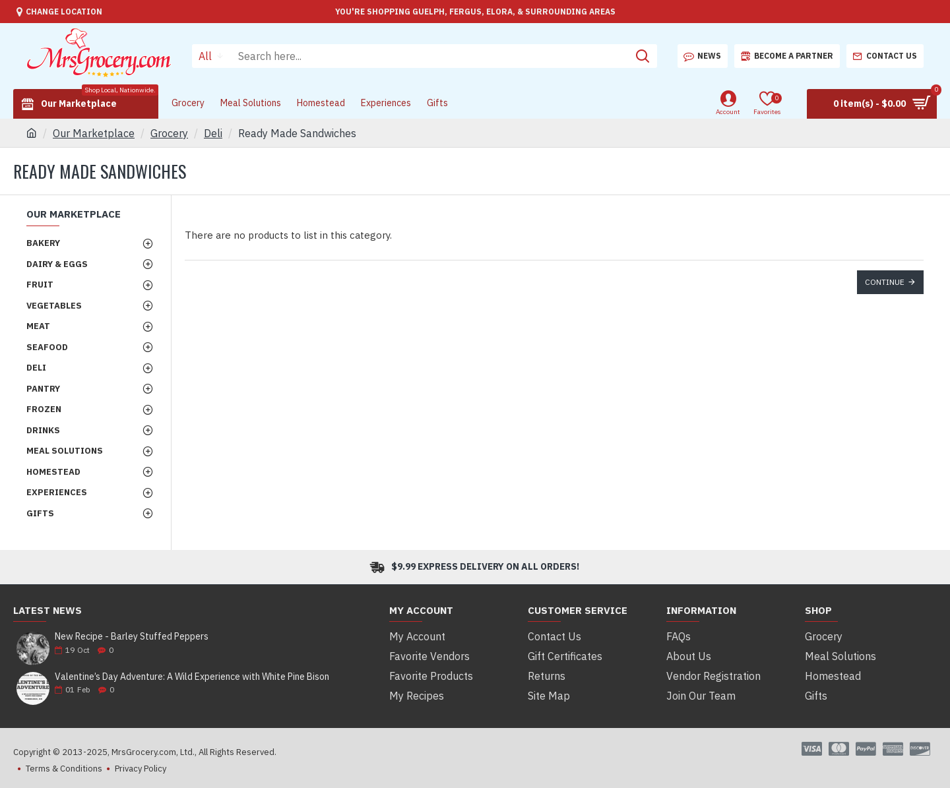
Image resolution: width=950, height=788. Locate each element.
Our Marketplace (94, 133)
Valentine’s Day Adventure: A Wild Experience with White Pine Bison (192, 677)
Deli (213, 133)
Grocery (169, 133)
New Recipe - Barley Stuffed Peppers (131, 637)
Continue (884, 282)
